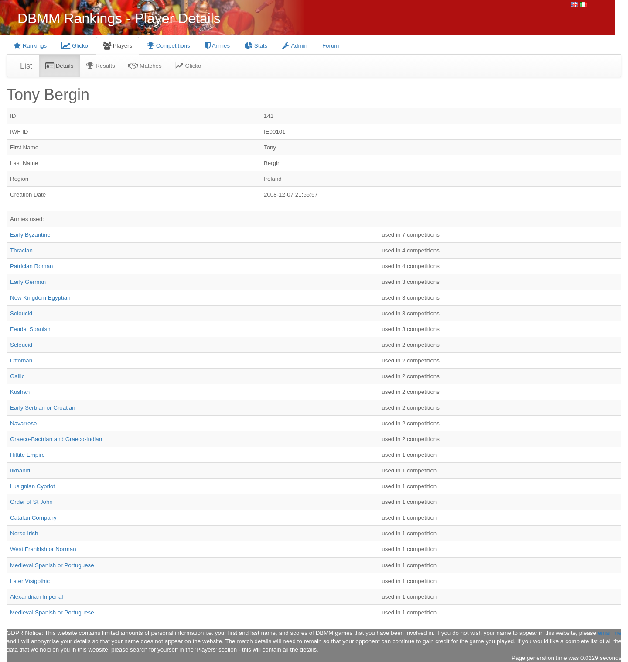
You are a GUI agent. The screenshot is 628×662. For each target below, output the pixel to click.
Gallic (17, 376)
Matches (145, 65)
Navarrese (23, 423)
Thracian (21, 250)
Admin (294, 45)
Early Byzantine (30, 234)
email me (609, 633)
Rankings (30, 45)
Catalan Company (33, 517)
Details (59, 65)
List (26, 66)
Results (100, 65)
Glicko (74, 45)
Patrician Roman (31, 266)
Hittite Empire (27, 455)
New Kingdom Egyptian (40, 297)
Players (117, 45)
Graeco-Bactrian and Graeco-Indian (56, 439)
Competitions (168, 45)
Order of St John (31, 502)
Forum (330, 45)
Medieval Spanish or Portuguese (52, 565)
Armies (217, 45)
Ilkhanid (20, 470)
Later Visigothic (30, 581)
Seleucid (21, 313)
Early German (28, 282)
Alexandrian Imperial (36, 596)
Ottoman (21, 360)
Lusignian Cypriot (32, 486)
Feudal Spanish (30, 329)
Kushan (20, 392)
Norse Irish (24, 533)
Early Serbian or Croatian (42, 407)
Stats (256, 45)
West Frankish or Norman (43, 549)
